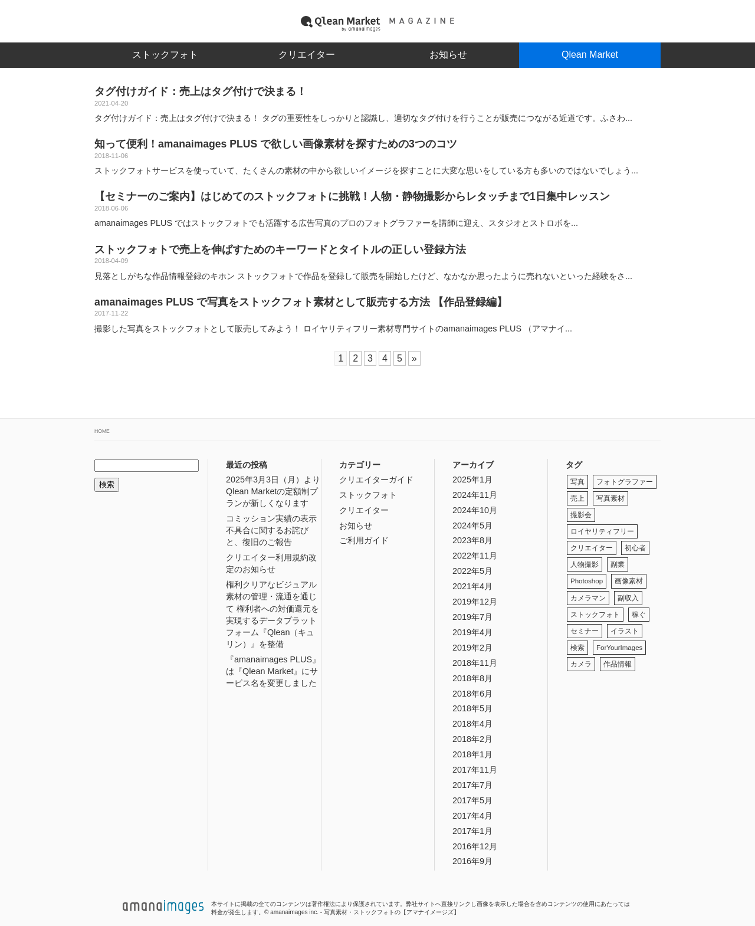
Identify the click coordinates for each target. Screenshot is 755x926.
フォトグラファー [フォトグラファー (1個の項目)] (624, 481)
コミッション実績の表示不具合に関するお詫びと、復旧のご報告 (271, 530)
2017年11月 (474, 769)
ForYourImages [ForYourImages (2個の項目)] (619, 647)
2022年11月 (474, 555)
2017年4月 (472, 815)
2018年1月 (472, 754)
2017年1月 (472, 831)
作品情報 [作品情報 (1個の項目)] (617, 664)
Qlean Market (590, 55)
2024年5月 (472, 525)
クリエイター (306, 55)
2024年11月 (474, 495)
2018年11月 (474, 663)
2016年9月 (472, 861)
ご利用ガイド (364, 540)
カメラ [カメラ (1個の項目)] (581, 664)
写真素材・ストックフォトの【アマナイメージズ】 (391, 912)
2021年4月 (472, 586)
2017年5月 (472, 800)
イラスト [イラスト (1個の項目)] (624, 631)
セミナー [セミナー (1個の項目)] (584, 631)
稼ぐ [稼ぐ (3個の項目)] (639, 614)
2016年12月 (474, 846)
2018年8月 (472, 678)
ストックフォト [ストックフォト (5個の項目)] (595, 614)
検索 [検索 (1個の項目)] (577, 647)
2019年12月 (474, 601)
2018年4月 (472, 723)
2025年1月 (472, 479)
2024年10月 (474, 510)
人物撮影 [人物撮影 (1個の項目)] (584, 564)
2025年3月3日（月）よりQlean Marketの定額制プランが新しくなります (273, 491)
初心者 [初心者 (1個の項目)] (635, 547)
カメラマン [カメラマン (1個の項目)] (588, 598)
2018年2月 (472, 739)
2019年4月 (472, 632)
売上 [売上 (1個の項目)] (577, 498)
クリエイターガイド (376, 479)
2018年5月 (472, 708)
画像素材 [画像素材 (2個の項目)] (629, 581)
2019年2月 (472, 647)
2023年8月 (472, 540)
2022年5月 (472, 571)
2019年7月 (472, 617)
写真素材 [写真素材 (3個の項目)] (610, 498)
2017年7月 (472, 785)
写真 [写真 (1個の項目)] (577, 481)
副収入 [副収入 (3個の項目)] (628, 598)
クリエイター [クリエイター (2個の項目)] (591, 547)
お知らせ (448, 55)
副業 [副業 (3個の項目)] (617, 564)
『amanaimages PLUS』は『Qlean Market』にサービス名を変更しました (273, 671)
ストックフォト (165, 55)
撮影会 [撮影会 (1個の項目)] (581, 514)
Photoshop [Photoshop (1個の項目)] (586, 581)
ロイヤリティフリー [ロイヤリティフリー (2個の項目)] (602, 531)
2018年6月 (472, 693)
